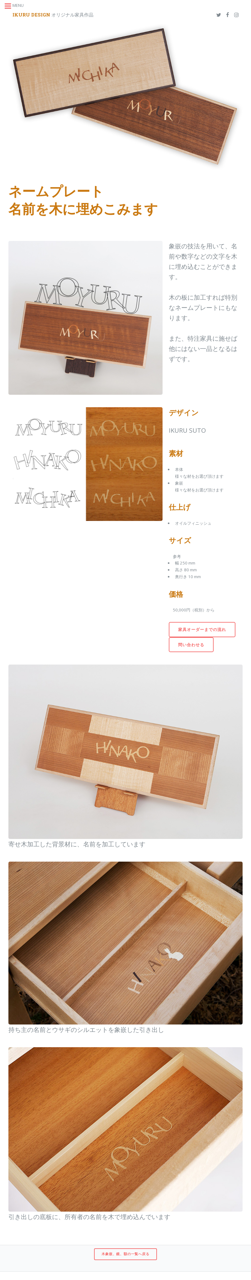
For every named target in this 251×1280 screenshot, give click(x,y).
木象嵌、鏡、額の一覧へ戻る (125, 1254)
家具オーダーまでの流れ (202, 629)
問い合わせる (191, 644)
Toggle (11, 11)
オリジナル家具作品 (52, 15)
